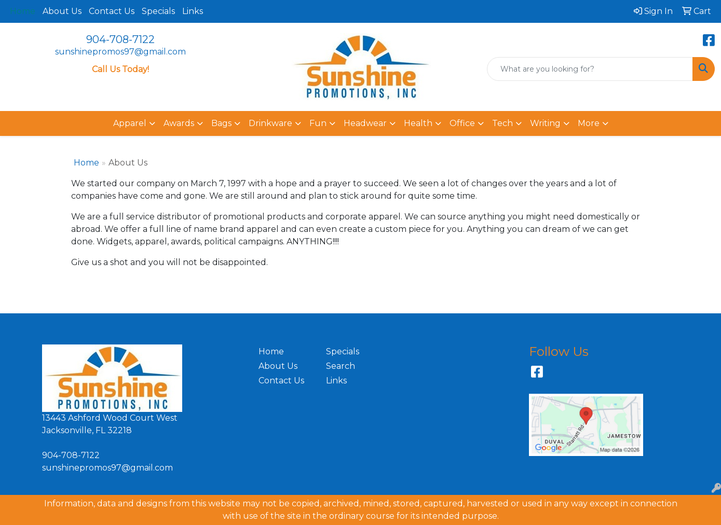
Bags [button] (221, 123)
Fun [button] (318, 123)
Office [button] (462, 123)
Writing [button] (545, 123)
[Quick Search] (590, 69)
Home (86, 163)
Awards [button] (179, 123)
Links (192, 11)
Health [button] (418, 123)
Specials (158, 11)
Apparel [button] (129, 123)
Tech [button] (502, 123)
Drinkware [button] (270, 123)
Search (340, 366)
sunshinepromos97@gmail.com (120, 52)
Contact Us (111, 11)
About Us (62, 11)
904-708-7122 (120, 39)
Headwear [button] (365, 123)
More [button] (589, 123)
